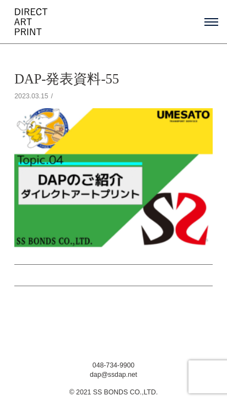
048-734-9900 (113, 365)
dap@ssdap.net (113, 374)
